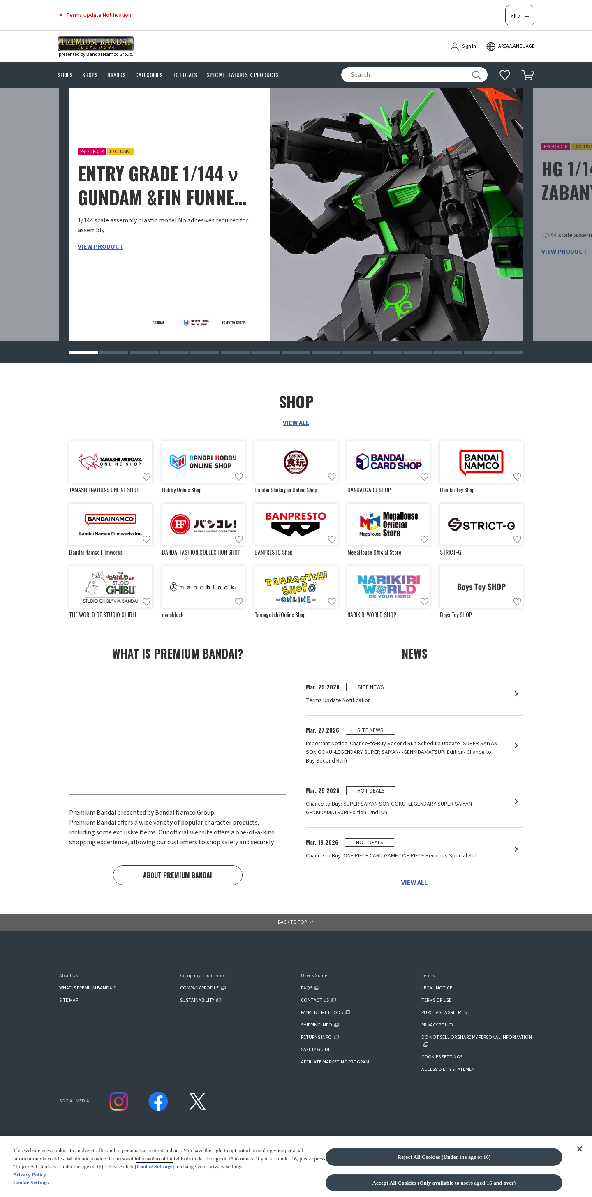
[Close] (580, 1149)
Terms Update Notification (98, 9)
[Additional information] (504, 62)
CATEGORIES (148, 63)
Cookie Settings (154, 1166)
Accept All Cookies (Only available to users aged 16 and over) (444, 1183)
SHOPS (89, 63)
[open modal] (510, 34)
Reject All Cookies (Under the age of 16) (443, 1157)
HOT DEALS (184, 63)
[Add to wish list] (146, 466)
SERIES (65, 63)
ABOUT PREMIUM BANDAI (177, 871)
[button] (83, 342)
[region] (296, 1166)
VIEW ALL (296, 412)
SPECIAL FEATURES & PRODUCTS (243, 63)
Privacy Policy (29, 1175)
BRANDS (116, 63)
